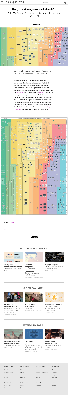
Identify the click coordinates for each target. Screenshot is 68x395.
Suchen (66, 2)
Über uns (38, 369)
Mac (27, 242)
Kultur (47, 349)
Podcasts (22, 387)
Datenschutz (39, 382)
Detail (13, 222)
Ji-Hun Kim (43, 21)
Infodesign (54, 242)
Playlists (22, 380)
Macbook (32, 242)
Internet (27, 351)
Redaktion (12, 272)
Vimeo (53, 382)
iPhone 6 (20, 92)
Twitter (54, 369)
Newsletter (39, 374)
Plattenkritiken (24, 382)
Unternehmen (46, 242)
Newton (41, 92)
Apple (23, 242)
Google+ (54, 374)
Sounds (6, 369)
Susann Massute (39, 277)
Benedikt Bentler (52, 312)
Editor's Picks (23, 374)
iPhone (39, 242)
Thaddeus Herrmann (11, 314)
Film (5, 380)
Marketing (38, 385)
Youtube (54, 385)
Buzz (5, 272)
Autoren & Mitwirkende (42, 372)
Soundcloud (55, 380)
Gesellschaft (28, 277)
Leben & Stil (7, 385)
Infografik (17, 242)
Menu (1, 1)
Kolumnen (22, 377)
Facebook (54, 372)
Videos (22, 385)
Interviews (23, 369)
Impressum (39, 380)
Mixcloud (54, 377)
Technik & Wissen (32, 21)
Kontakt (38, 377)
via (5, 229)
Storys (22, 372)
